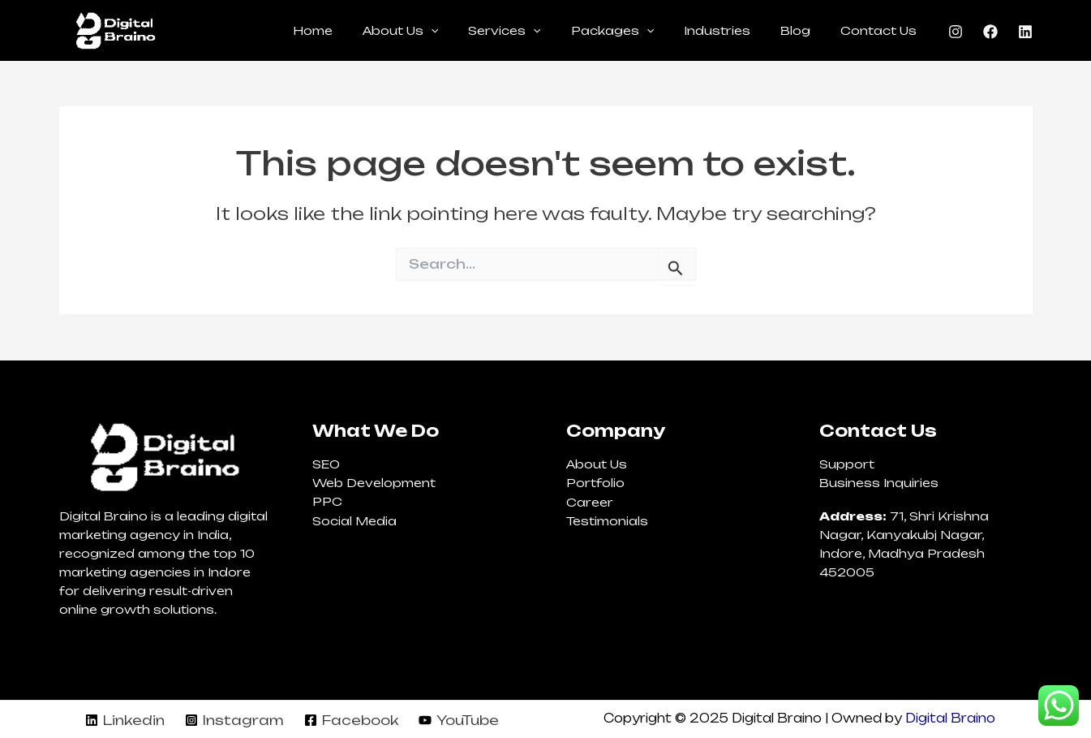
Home (360, 30)
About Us (440, 31)
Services (537, 31)
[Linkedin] (1025, 31)
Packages (637, 31)
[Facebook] (990, 31)
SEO (326, 464)
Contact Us (882, 30)
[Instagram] (955, 31)
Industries (735, 30)
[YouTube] (458, 720)
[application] (470, 31)
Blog (807, 30)
